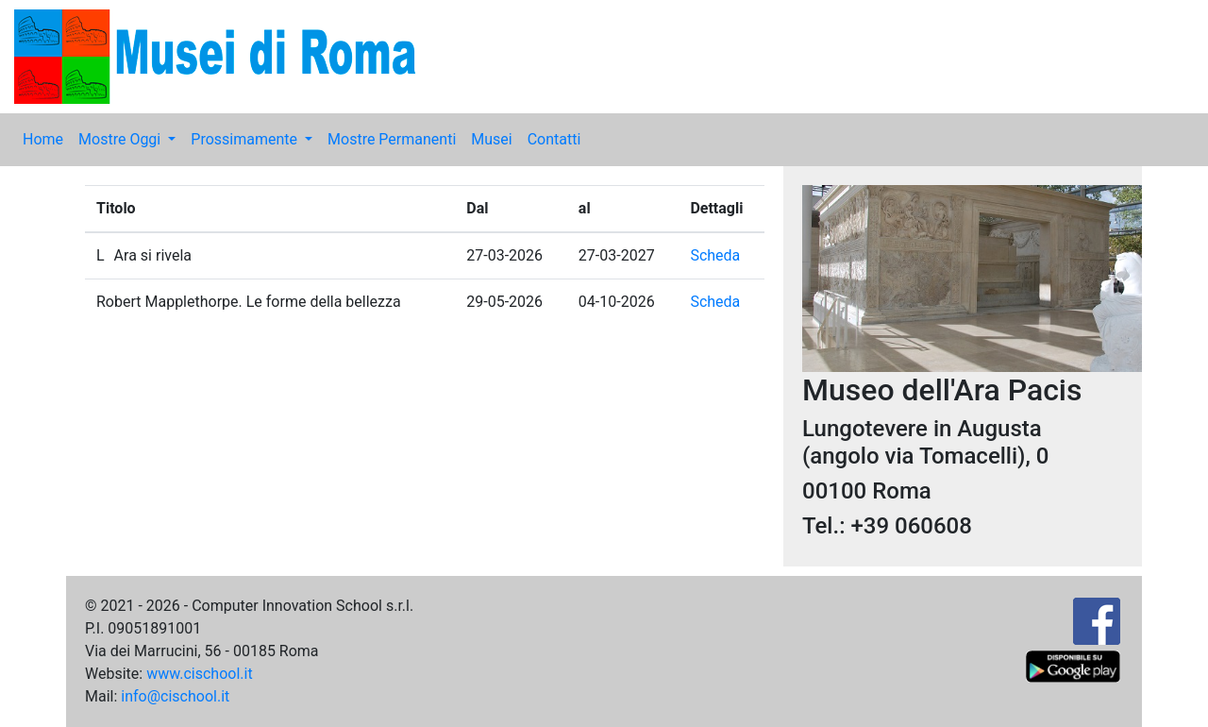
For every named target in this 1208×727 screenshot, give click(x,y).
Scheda (715, 255)
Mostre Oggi (121, 139)
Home (43, 139)
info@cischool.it (175, 696)
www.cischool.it (199, 674)
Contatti (554, 139)
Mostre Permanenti (391, 139)
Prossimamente (246, 139)
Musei (491, 139)
